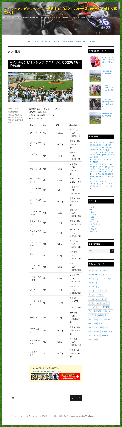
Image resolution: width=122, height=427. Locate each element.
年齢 (9, 117)
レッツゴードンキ (94, 307)
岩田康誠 (107, 319)
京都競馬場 (97, 311)
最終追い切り (92, 327)
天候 (95, 319)
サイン (93, 214)
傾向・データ (67, 41)
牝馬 (12, 120)
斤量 (16, 117)
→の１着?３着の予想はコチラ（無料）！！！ (50, 371)
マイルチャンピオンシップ (97, 299)
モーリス (91, 303)
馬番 (89, 339)
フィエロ (91, 295)
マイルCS (100, 295)
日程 (20, 117)
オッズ (105, 275)
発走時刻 (18, 120)
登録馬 (104, 331)
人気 (105, 311)
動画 (89, 319)
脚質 (110, 331)
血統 (92, 217)
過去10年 (97, 335)
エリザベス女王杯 (94, 275)
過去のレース (81, 41)
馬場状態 (105, 335)
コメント (11, 125)
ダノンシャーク (93, 291)
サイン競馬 (107, 279)
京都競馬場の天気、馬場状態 (99, 150)
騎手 (92, 219)
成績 (12, 117)
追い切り (94, 229)
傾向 (110, 311)
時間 (9, 120)
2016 (95, 271)
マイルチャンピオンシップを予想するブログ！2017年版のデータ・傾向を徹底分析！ (37, 416)
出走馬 (100, 315)
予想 (55, 41)
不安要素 (106, 307)
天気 (100, 319)
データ (103, 291)
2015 (90, 271)
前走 (21, 115)
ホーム (29, 41)
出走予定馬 (15, 115)
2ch (92, 212)
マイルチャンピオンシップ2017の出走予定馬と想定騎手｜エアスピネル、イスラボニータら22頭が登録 (102, 145)
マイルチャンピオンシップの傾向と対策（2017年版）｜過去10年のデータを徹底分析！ (102, 154)
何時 (9, 115)
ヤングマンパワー (103, 303)
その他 (92, 41)
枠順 (92, 227)
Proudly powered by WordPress (81, 416)
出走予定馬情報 (41, 41)
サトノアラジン (93, 283)
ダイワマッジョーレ (95, 287)
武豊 (106, 327)
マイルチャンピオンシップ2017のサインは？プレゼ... (108, 59)
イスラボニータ (105, 271)
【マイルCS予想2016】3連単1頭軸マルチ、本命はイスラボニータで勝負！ (102, 176)
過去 (89, 335)
